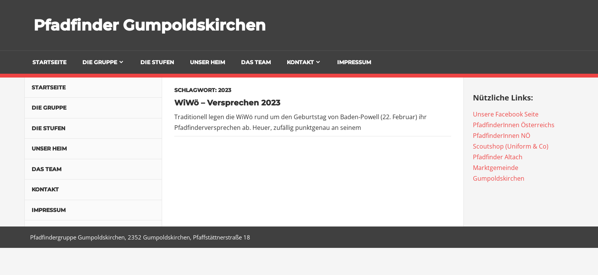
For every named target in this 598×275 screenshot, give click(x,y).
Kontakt (300, 62)
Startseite (49, 62)
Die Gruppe (99, 62)
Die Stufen (157, 62)
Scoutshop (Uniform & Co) (510, 146)
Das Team (256, 62)
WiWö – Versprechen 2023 (227, 102)
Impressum (354, 62)
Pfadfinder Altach (497, 157)
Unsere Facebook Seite (506, 114)
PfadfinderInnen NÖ (501, 135)
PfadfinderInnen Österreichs (514, 125)
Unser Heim (207, 62)
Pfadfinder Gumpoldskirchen (150, 25)
